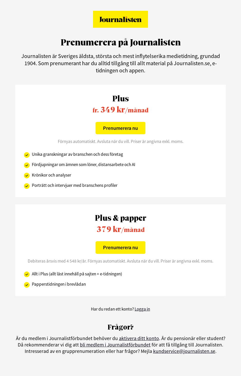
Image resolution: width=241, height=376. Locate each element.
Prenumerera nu (120, 128)
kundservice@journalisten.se (184, 351)
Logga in (142, 309)
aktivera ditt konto (139, 338)
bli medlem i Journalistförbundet (115, 345)
